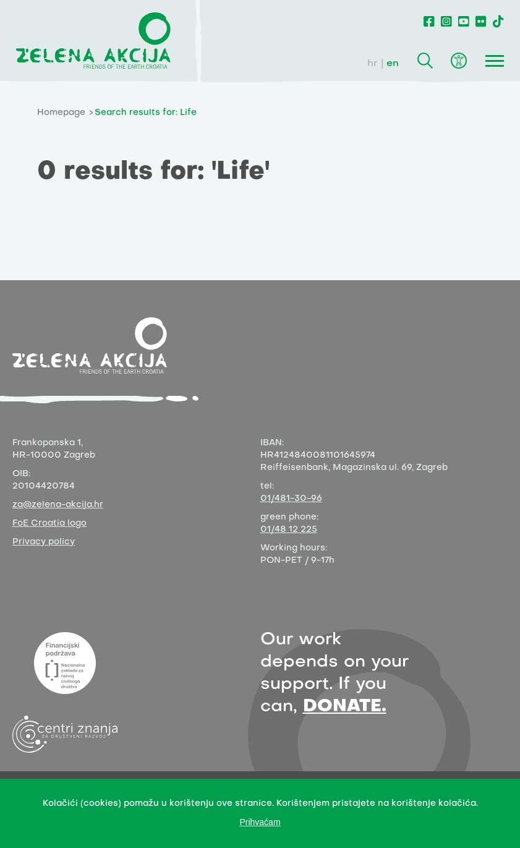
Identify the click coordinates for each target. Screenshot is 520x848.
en (392, 64)
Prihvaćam (259, 822)
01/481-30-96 (291, 499)
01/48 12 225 (288, 530)
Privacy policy (43, 542)
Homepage (61, 113)
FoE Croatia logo (49, 524)
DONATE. (344, 706)
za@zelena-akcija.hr (57, 505)
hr (372, 64)
